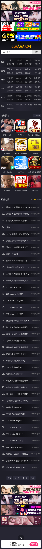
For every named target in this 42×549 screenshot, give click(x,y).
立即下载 (34, 544)
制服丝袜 (10, 82)
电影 (3, 79)
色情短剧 (10, 108)
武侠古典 (37, 96)
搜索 (36, 52)
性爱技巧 (37, 99)
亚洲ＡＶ (10, 69)
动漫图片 (37, 87)
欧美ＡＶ (28, 69)
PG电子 (10, 60)
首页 (9, 478)
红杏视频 (37, 105)
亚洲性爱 (10, 78)
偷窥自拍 (10, 87)
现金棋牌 (28, 64)
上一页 (17, 478)
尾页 (32, 478)
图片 (3, 88)
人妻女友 (28, 96)
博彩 (3, 62)
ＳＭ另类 (37, 73)
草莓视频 (19, 105)
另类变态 (37, 82)
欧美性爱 (37, 78)
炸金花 (19, 64)
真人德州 (19, 60)
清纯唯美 (19, 91)
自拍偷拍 (19, 69)
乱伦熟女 (28, 82)
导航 (3, 106)
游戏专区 (37, 60)
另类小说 (19, 99)
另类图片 (37, 91)
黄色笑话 (28, 99)
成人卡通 (28, 78)
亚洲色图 (19, 87)
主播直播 (28, 73)
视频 (3, 70)
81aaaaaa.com (21, 46)
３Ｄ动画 (37, 69)
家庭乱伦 (19, 96)
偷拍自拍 (19, 78)
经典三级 (19, 82)
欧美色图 (28, 87)
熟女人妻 (10, 73)
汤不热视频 (28, 105)
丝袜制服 (19, 73)
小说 (3, 97)
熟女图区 (28, 91)
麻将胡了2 (10, 64)
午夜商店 (10, 105)
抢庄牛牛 (37, 64)
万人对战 (28, 60)
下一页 (25, 478)
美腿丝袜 (10, 91)
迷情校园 (10, 99)
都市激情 (10, 96)
